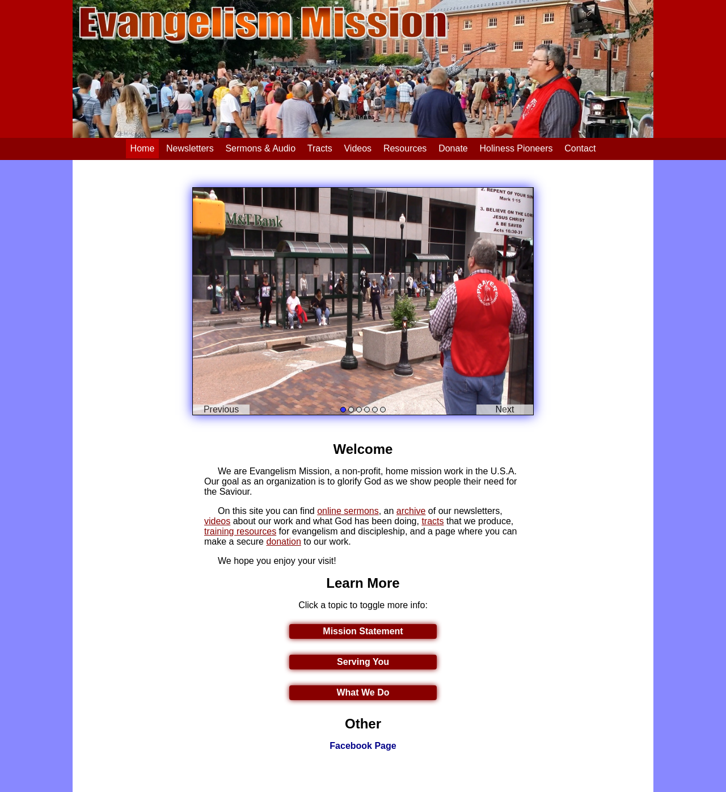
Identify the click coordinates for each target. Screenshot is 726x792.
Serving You (363, 662)
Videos (358, 148)
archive (411, 511)
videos (217, 521)
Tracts (319, 148)
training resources (240, 531)
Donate (453, 148)
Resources (405, 148)
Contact (580, 148)
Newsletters (190, 148)
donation (283, 541)
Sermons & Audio (260, 148)
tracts (432, 521)
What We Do (362, 692)
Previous (221, 409)
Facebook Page (363, 746)
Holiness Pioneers (516, 148)
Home (142, 148)
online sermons (348, 511)
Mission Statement (363, 631)
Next (505, 409)
